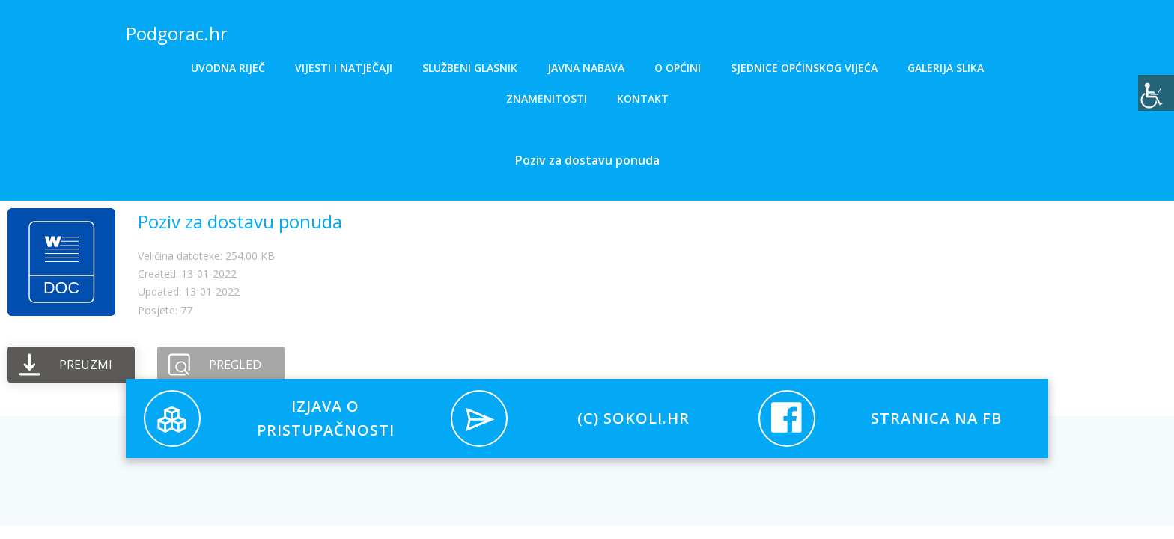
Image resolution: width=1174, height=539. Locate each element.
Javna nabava (585, 68)
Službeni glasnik (469, 68)
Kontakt (643, 98)
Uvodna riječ (228, 68)
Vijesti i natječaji (343, 68)
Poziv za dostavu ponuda (240, 221)
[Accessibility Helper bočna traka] (1156, 93)
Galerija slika (945, 68)
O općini (677, 68)
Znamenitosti (546, 98)
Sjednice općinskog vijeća (804, 68)
